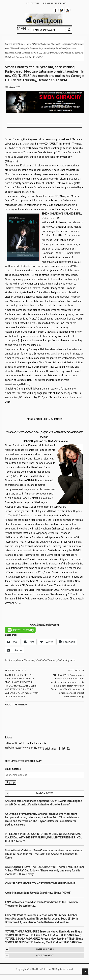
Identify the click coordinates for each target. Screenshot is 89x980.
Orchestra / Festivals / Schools (40, 660)
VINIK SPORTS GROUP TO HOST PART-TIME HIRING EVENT (40, 883)
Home (20, 44)
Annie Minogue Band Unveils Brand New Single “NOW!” (38, 893)
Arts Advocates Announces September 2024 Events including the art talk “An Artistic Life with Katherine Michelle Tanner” (43, 802)
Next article (76, 670)
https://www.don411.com (29, 747)
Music (12, 660)
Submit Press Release (54, 3)
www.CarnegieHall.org (17, 384)
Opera (19, 660)
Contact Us (32, 3)
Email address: (13, 769)
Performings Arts (66, 660)
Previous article (15, 670)
